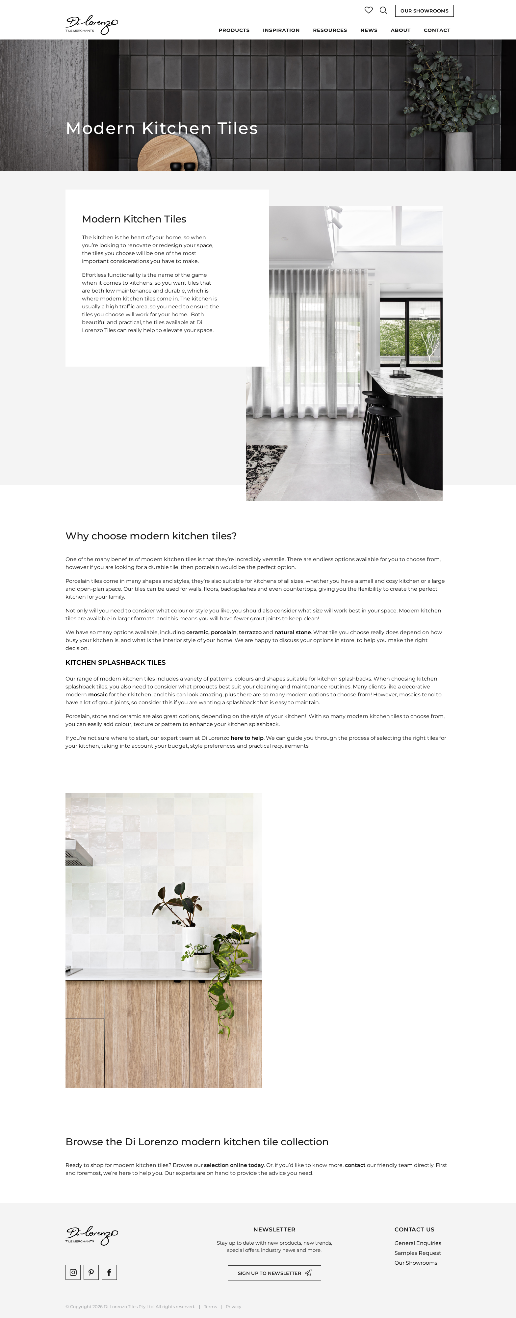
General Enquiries (418, 1243)
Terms (210, 1307)
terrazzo (250, 632)
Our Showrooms (424, 11)
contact (355, 1165)
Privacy (233, 1307)
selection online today (234, 1165)
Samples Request (418, 1253)
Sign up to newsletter (269, 1273)
